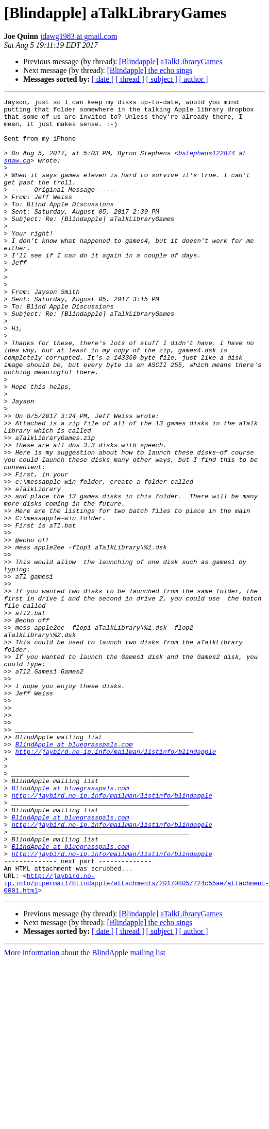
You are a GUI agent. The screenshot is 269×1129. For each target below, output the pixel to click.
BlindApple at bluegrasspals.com (74, 874)
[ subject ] (161, 79)
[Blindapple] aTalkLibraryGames (170, 61)
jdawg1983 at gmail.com (79, 36)
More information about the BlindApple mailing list (84, 1112)
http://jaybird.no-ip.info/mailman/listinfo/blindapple (115, 882)
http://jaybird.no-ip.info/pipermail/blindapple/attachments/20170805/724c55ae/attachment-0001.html (136, 1040)
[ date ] (103, 79)
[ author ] (193, 79)
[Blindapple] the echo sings (149, 70)
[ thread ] (130, 79)
